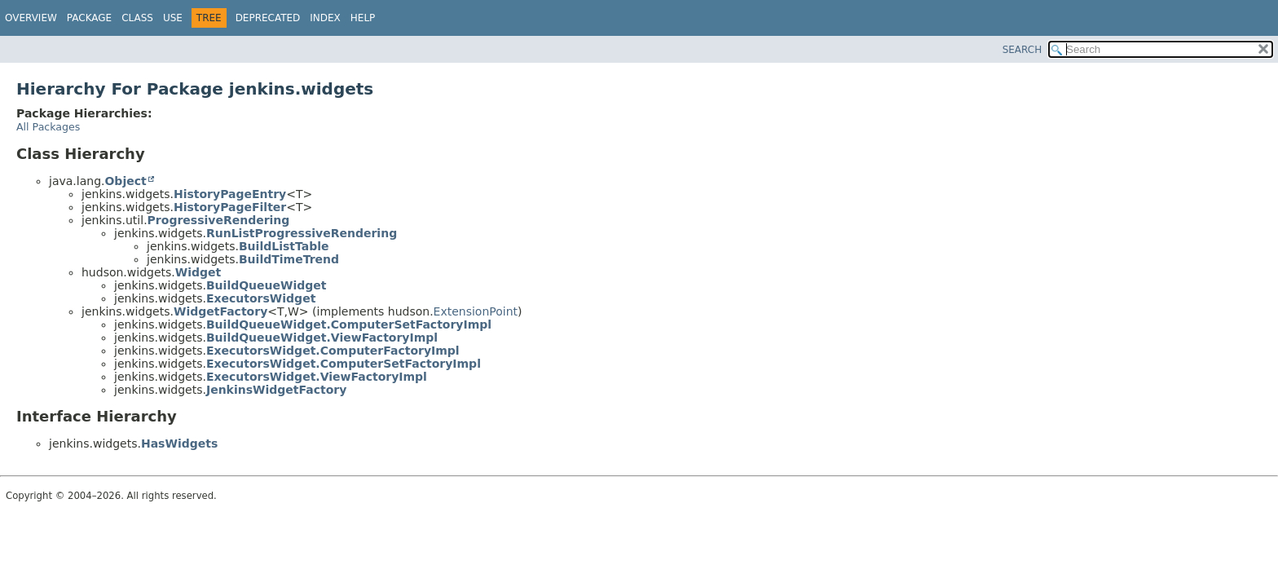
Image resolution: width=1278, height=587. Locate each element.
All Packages (48, 127)
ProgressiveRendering (219, 220)
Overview (31, 18)
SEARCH (1022, 49)
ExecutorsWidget (260, 298)
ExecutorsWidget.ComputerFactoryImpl (333, 350)
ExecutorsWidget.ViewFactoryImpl (316, 376)
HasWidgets (179, 443)
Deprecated (268, 18)
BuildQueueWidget (266, 285)
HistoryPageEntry (230, 194)
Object (125, 181)
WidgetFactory (220, 311)
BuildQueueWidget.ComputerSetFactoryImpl (348, 324)
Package (89, 18)
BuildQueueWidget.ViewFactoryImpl (322, 337)
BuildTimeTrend (289, 259)
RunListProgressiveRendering (301, 233)
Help (363, 18)
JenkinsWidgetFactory (276, 389)
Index (325, 18)
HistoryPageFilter (230, 207)
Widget (198, 272)
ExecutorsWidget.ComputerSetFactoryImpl (343, 363)
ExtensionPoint (476, 311)
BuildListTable (284, 246)
